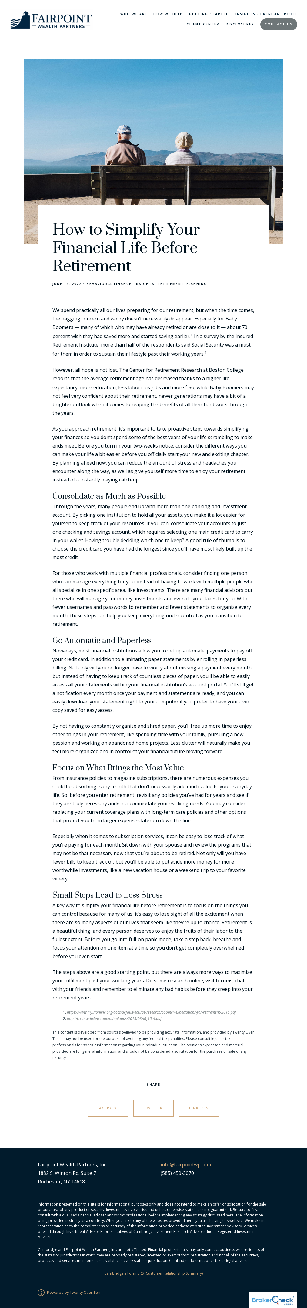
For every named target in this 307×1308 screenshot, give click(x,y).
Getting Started (209, 14)
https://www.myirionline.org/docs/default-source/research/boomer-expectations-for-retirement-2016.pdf (151, 1012)
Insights (145, 284)
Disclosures (240, 24)
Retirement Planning (182, 284)
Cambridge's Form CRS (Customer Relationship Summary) (153, 1273)
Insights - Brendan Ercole (266, 14)
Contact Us (278, 24)
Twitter (153, 1108)
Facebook (108, 1108)
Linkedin (199, 1108)
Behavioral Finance (109, 284)
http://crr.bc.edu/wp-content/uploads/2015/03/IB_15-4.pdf (114, 1018)
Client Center (203, 24)
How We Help (168, 14)
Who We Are (133, 14)
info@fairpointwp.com (186, 1164)
